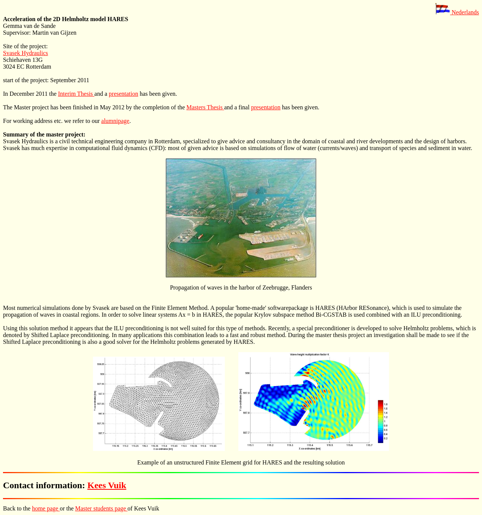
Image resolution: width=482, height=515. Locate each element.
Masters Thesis (205, 107)
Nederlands (457, 12)
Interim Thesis (76, 93)
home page (46, 508)
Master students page (101, 508)
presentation (123, 93)
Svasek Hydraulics (25, 53)
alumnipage (115, 121)
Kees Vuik (106, 485)
